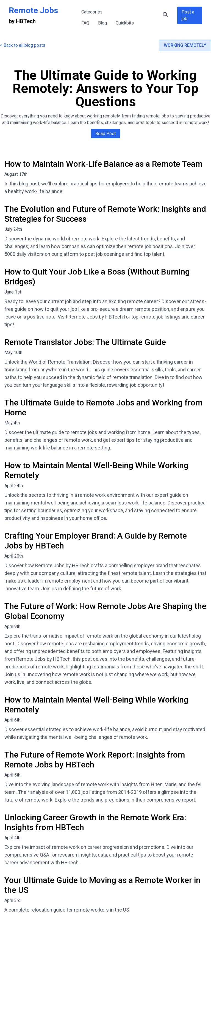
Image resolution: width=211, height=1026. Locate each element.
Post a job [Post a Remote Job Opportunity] (188, 15)
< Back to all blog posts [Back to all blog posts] (22, 45)
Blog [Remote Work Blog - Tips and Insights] (102, 23)
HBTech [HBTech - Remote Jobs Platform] (26, 21)
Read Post (105, 133)
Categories (91, 12)
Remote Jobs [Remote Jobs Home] (33, 10)
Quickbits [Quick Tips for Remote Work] (125, 23)
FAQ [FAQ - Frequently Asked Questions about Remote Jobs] (85, 23)
